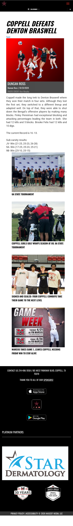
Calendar (33, 9)
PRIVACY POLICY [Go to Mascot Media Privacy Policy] (17, 513)
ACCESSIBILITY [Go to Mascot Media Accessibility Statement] (32, 513)
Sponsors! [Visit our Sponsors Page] (48, 380)
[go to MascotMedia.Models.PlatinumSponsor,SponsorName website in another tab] (36, 464)
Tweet (8, 36)
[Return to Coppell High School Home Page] (4, 3)
